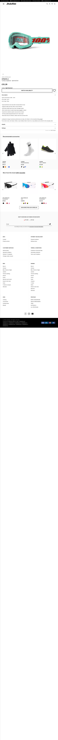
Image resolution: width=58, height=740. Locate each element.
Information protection (35, 252)
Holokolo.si (5, 324)
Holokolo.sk (22, 321)
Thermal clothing (6, 273)
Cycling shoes (6, 303)
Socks (4, 277)
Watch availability (27, 90)
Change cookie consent (8, 256)
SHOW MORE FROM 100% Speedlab (29, 207)
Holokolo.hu (18, 322)
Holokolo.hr (25, 324)
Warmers (33, 288)
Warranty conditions (7, 252)
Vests (4, 283)
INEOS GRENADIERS (35, 301)
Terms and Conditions (35, 254)
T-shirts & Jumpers (7, 284)
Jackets (4, 271)
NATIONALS (33, 305)
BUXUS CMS (12, 321)
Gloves (4, 275)
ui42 (17, 321)
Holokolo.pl (11, 322)
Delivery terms (34, 241)
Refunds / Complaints (7, 254)
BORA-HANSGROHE (35, 299)
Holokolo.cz (5, 322)
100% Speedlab (6, 77)
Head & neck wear (7, 281)
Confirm (50, 224)
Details (3, 124)
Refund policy (6, 250)
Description (5, 95)
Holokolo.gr (5, 325)
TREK (32, 303)
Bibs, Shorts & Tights (7, 270)
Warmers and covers (7, 279)
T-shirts (32, 283)
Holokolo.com (12, 324)
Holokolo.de (18, 324)
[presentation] (3, 153)
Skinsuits (5, 286)
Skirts (32, 284)
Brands (4, 305)
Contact (4, 239)
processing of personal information (36, 226)
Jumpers (33, 281)
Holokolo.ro (24, 322)
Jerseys (4, 268)
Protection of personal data (36, 250)
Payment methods (35, 239)
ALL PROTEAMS (34, 307)
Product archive (6, 241)
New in (4, 266)
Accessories (5, 301)
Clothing (4, 299)
